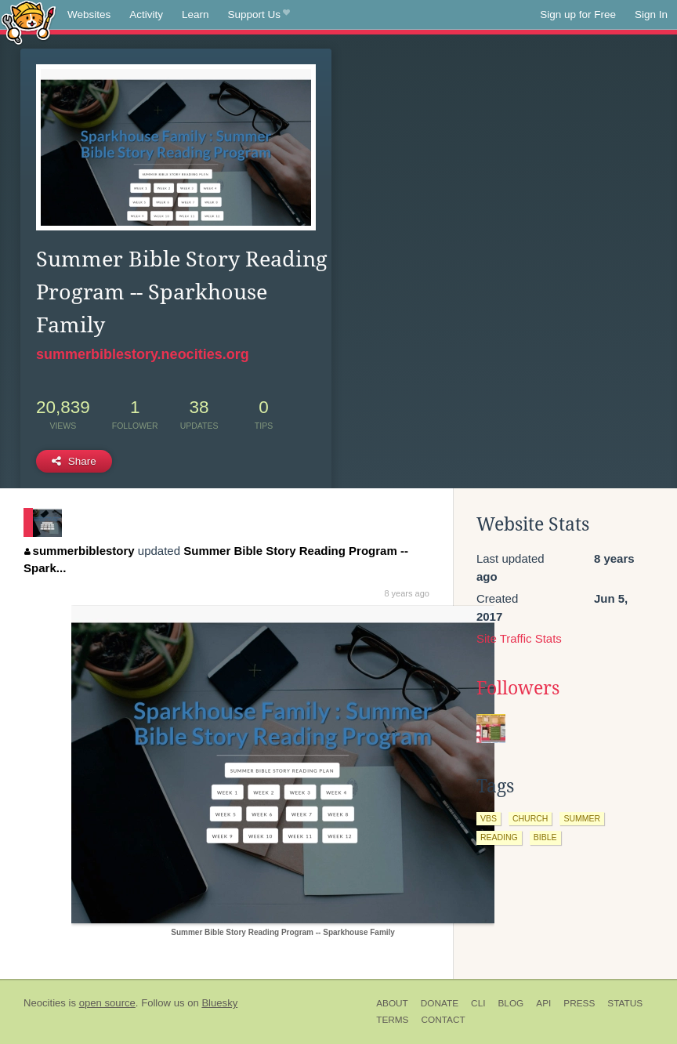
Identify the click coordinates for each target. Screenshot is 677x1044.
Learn (195, 14)
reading (499, 837)
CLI (478, 1003)
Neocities (45, 1003)
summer (581, 818)
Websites (88, 14)
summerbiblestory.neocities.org (142, 354)
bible (545, 837)
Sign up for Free (578, 14)
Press (579, 1003)
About (392, 1003)
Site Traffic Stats (519, 638)
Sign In (651, 14)
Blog (510, 1003)
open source (107, 1003)
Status (625, 1003)
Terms (392, 1019)
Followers (517, 688)
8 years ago (406, 593)
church (530, 818)
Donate (439, 1003)
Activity (146, 14)
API (543, 1003)
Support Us (259, 15)
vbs (488, 818)
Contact (443, 1019)
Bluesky (219, 1003)
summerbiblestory (79, 550)
